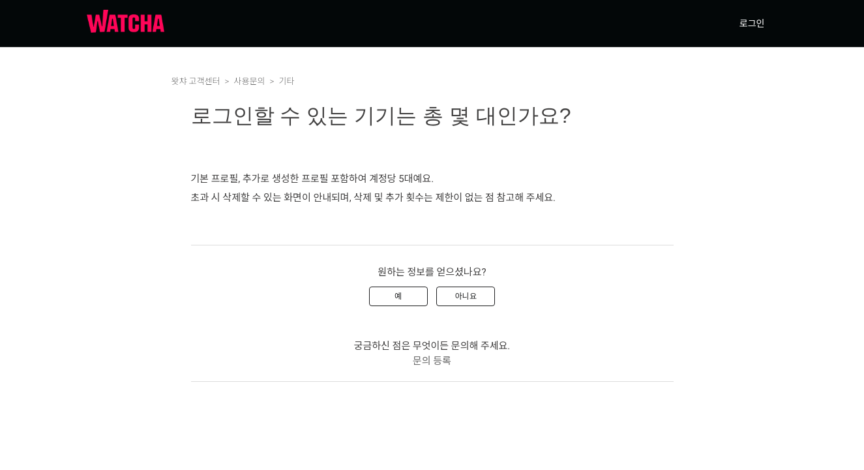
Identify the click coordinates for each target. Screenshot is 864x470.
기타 (286, 81)
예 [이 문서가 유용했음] (398, 296)
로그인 (752, 23)
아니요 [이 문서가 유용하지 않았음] (466, 296)
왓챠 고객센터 (195, 81)
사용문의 (249, 81)
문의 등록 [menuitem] (432, 361)
